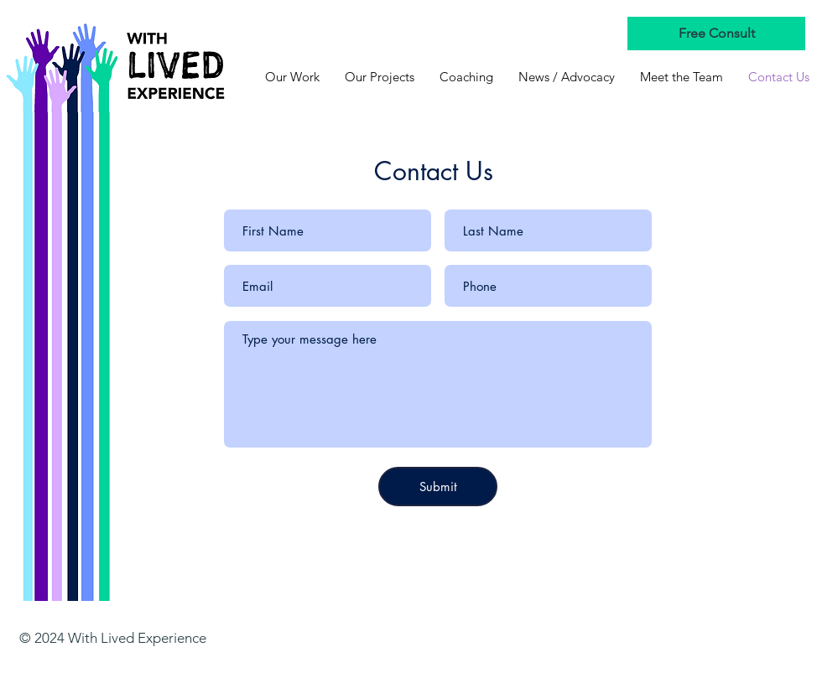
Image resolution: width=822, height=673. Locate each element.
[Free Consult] (716, 33)
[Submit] (437, 486)
